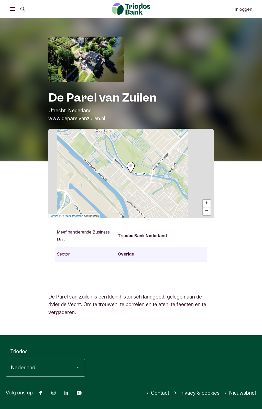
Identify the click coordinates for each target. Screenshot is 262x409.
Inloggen (243, 9)
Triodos (19, 351)
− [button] (207, 211)
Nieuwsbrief (240, 393)
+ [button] (207, 203)
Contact (157, 393)
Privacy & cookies (197, 393)
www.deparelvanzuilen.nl (76, 118)
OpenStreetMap (73, 215)
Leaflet (54, 215)
